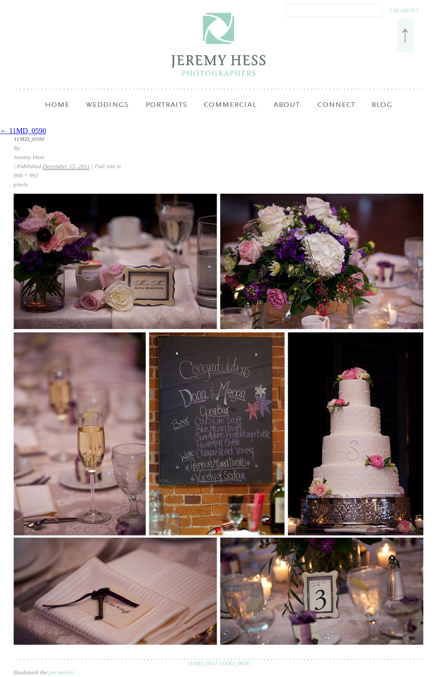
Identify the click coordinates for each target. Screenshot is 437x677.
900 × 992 (26, 175)
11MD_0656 (234, 663)
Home (57, 112)
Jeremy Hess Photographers (218, 44)
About (286, 112)
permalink (61, 672)
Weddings (107, 112)
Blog (381, 112)
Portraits (166, 112)
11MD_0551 (203, 663)
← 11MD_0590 (23, 131)
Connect (336, 112)
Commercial (229, 112)
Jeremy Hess (29, 157)
